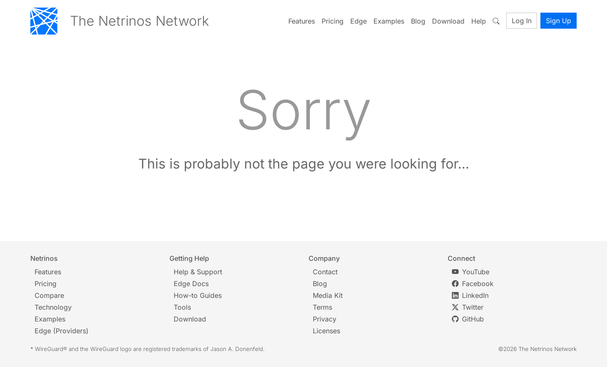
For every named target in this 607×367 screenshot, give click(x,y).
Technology (53, 307)
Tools (182, 307)
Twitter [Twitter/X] (467, 307)
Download (448, 21)
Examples (388, 21)
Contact (325, 272)
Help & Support (198, 272)
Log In (522, 20)
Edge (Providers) (62, 331)
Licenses (326, 331)
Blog (418, 21)
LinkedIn (470, 295)
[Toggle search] (497, 21)
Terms (322, 307)
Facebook (473, 283)
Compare (49, 295)
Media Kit (328, 295)
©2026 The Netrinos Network (537, 349)
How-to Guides (198, 295)
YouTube (470, 272)
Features (301, 21)
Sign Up (558, 20)
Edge (358, 21)
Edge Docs (191, 283)
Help (478, 21)
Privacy (324, 319)
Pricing (333, 21)
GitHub (468, 319)
